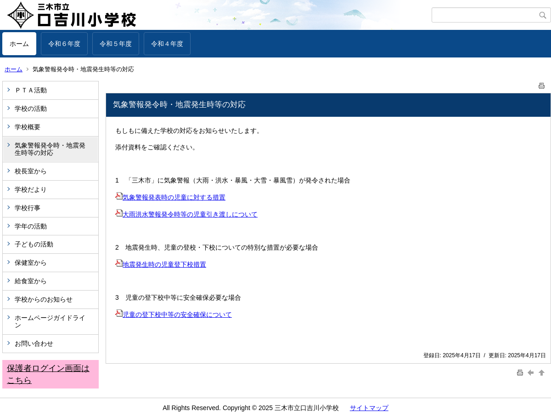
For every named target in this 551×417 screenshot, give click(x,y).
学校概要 (27, 127)
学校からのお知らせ (44, 299)
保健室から (31, 262)
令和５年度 (116, 43)
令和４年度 (167, 43)
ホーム (19, 43)
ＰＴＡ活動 (31, 90)
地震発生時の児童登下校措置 (160, 264)
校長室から (31, 171)
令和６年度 (64, 43)
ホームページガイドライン (50, 321)
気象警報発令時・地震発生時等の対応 (50, 149)
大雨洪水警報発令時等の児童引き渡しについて (186, 214)
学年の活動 (31, 226)
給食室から (31, 281)
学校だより (31, 189)
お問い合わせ (34, 343)
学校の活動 (31, 108)
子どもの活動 (34, 244)
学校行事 (27, 207)
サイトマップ (369, 407)
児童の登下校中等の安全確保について (173, 314)
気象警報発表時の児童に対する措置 (170, 197)
